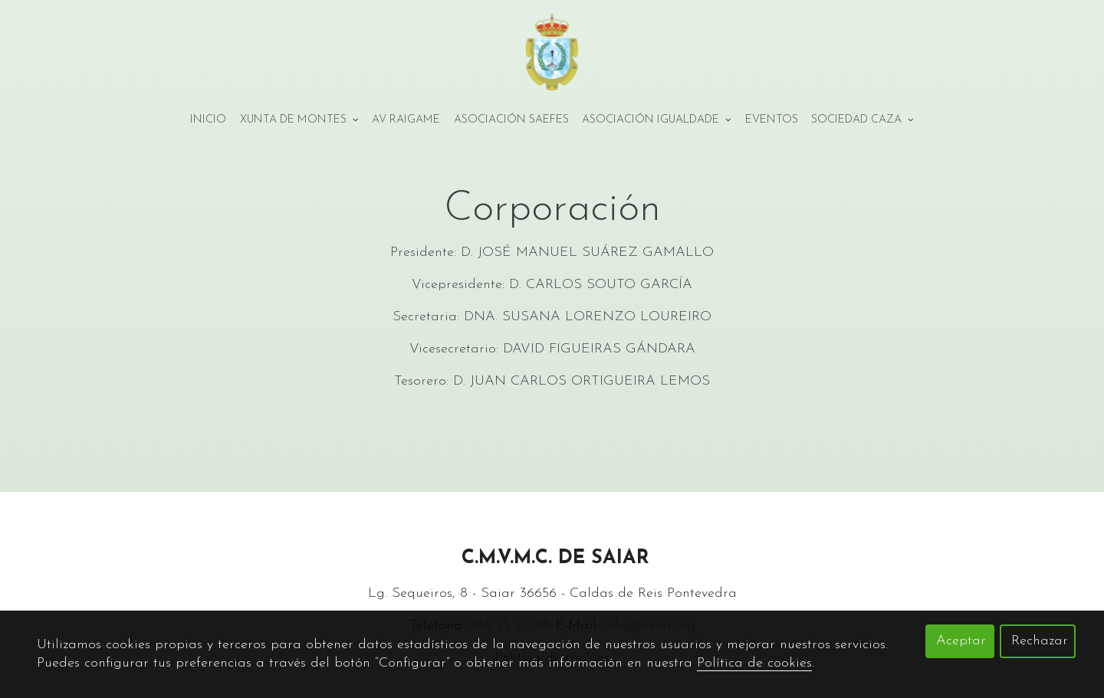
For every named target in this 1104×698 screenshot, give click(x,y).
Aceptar (961, 641)
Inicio (208, 120)
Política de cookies (754, 663)
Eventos (771, 120)
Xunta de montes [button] (299, 120)
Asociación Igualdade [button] (656, 120)
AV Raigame (406, 120)
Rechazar (1039, 641)
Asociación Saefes (511, 120)
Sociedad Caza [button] (862, 120)
